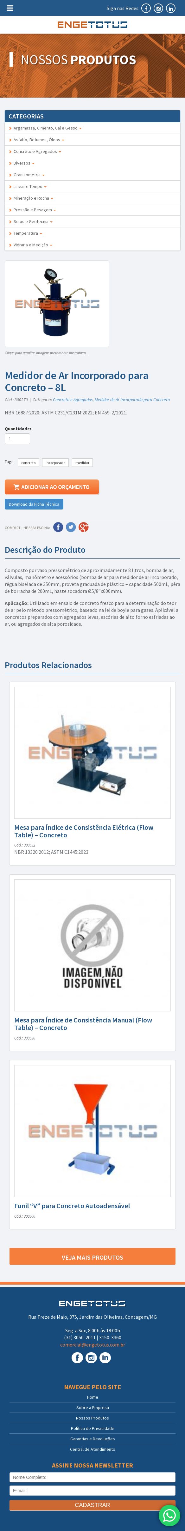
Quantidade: (19, 428)
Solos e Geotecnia (31, 221)
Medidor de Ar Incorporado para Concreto (132, 399)
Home (92, 1397)
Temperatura (25, 233)
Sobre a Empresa (92, 1407)
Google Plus (84, 527)
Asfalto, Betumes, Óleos (36, 139)
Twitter (71, 527)
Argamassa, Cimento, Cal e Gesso (45, 128)
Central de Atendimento (92, 1449)
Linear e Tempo (28, 186)
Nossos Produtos (92, 1418)
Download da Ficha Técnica (34, 504)
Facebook (58, 527)
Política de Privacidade (92, 1428)
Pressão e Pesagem (32, 210)
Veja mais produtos (92, 1257)
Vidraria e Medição (30, 245)
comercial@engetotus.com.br (92, 1344)
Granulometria (27, 175)
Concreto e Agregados (35, 151)
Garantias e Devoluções (92, 1439)
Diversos (22, 163)
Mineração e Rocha (31, 198)
